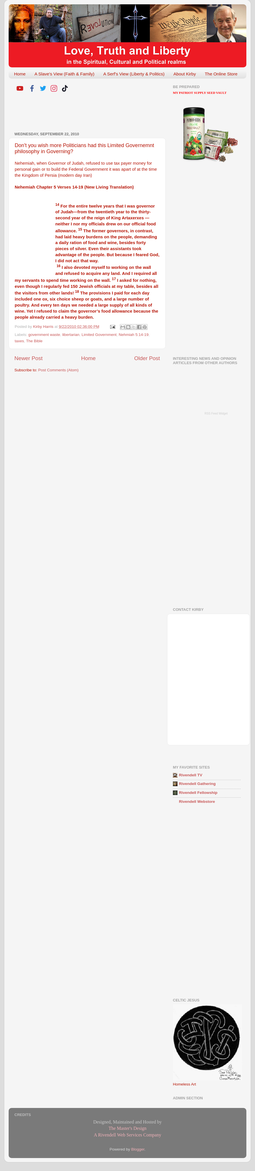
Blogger (137, 1149)
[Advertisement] (81, 112)
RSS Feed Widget (216, 413)
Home (20, 73)
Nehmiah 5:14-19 (134, 334)
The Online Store (221, 73)
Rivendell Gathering (197, 784)
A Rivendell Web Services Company (127, 1134)
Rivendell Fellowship (198, 792)
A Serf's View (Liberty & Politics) (134, 73)
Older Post (147, 358)
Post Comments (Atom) (58, 370)
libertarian (70, 334)
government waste (44, 334)
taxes (19, 341)
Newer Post (28, 358)
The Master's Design (128, 1128)
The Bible (34, 341)
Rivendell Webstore (197, 801)
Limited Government (99, 334)
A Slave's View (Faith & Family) (65, 73)
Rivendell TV (190, 775)
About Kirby (184, 73)
